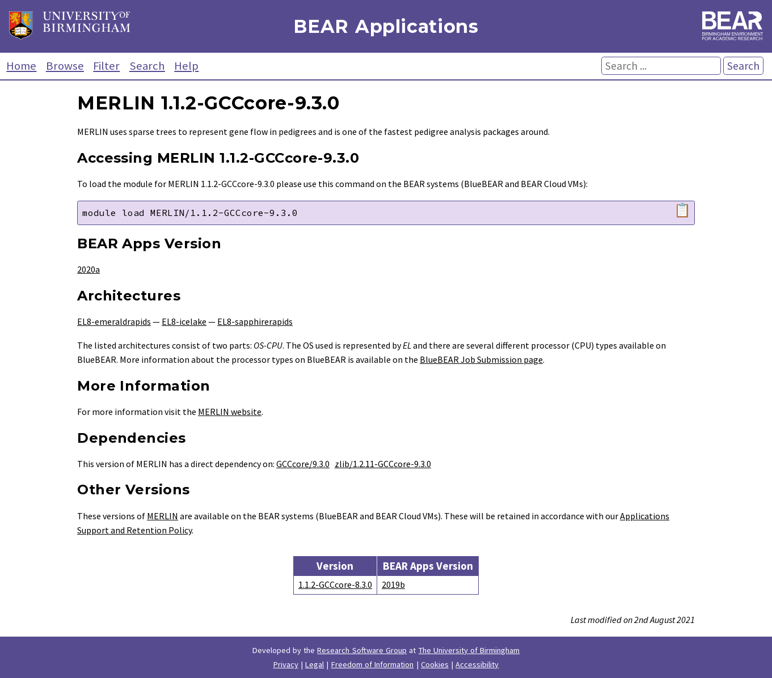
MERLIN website (229, 411)
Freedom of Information (372, 664)
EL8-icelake (184, 321)
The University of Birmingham (469, 650)
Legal (314, 664)
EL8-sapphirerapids (255, 321)
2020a (88, 269)
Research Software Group (362, 650)
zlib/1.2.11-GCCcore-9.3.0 (383, 463)
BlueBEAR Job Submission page (481, 359)
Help (186, 65)
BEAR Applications (385, 26)
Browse (65, 65)
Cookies (435, 664)
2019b (393, 584)
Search (147, 65)
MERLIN (162, 516)
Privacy (285, 664)
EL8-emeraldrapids (114, 321)
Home (21, 65)
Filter (106, 65)
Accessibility (477, 664)
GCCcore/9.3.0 (303, 463)
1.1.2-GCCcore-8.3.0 (335, 584)
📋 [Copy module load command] (682, 210)
